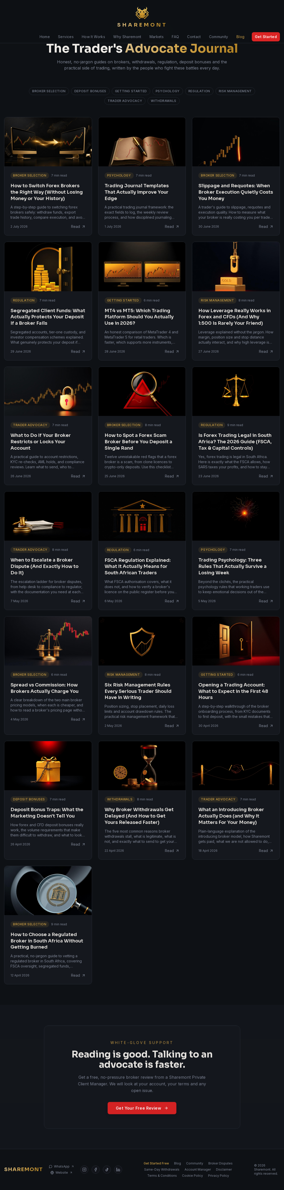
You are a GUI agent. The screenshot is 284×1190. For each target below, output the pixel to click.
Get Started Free (156, 1163)
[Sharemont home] (142, 17)
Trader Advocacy (125, 101)
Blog (240, 36)
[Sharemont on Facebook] (96, 1169)
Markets (157, 36)
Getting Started (131, 91)
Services (66, 36)
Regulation (199, 91)
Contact (194, 36)
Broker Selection (49, 91)
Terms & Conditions (162, 1175)
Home (45, 36)
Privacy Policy (218, 1175)
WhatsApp (61, 1166)
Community (218, 36)
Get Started (266, 36)
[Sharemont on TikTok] (107, 1169)
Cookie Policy (192, 1175)
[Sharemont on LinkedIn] (118, 1169)
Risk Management (235, 91)
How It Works (93, 36)
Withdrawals (163, 101)
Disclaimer (224, 1169)
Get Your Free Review (142, 1114)
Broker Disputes (220, 1163)
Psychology (168, 91)
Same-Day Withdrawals (161, 1169)
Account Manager (198, 1169)
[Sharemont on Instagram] (84, 1169)
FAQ (175, 36)
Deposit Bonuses (90, 91)
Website (61, 1172)
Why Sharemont (127, 36)
